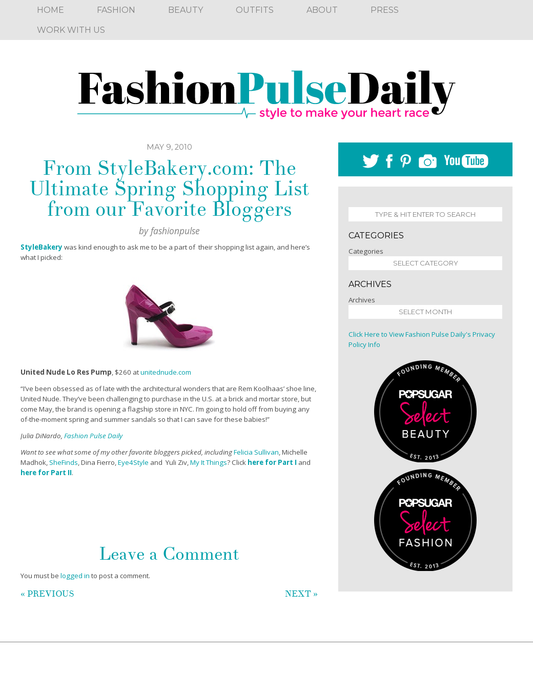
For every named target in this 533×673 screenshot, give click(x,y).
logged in (75, 575)
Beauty (185, 10)
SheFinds (63, 462)
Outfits (255, 10)
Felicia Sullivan (256, 452)
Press (385, 10)
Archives (361, 299)
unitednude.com (165, 372)
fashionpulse (175, 231)
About (322, 10)
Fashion (116, 10)
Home (50, 10)
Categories (365, 251)
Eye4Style (133, 462)
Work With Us (71, 30)
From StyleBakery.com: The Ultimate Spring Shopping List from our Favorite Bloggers (169, 188)
